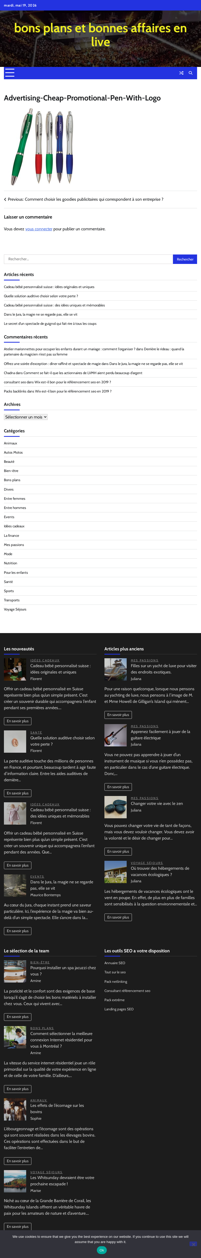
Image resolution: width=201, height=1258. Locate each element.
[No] (193, 1243)
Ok (101, 1250)
